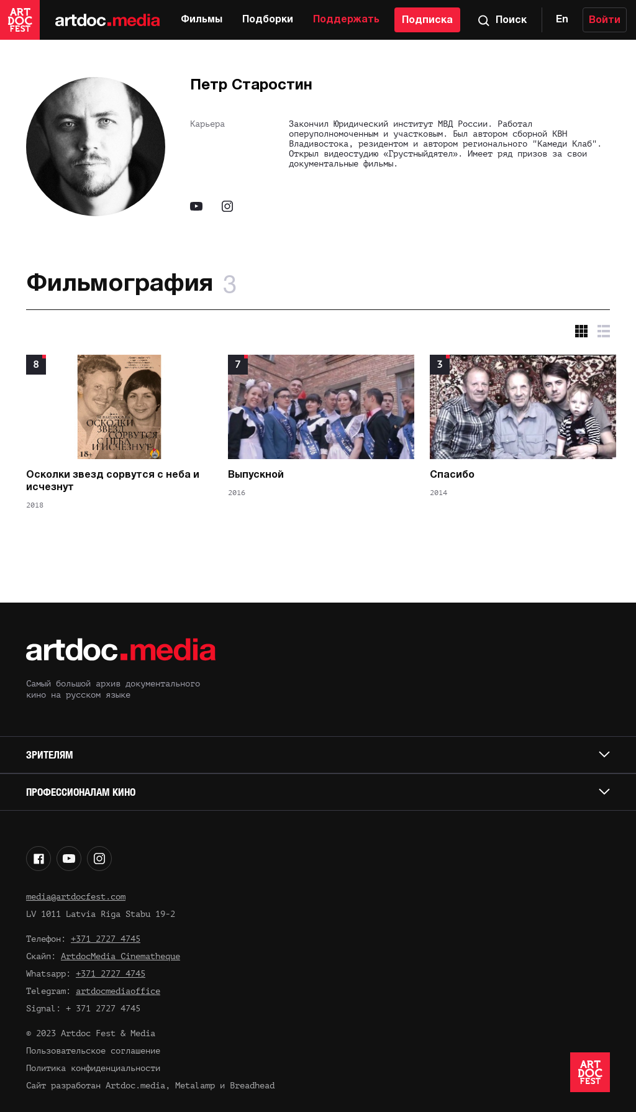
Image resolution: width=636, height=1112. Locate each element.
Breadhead (252, 1085)
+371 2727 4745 (105, 939)
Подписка (427, 20)
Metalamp (195, 1085)
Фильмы (201, 20)
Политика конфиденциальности (93, 1068)
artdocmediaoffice (118, 991)
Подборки (267, 20)
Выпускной (256, 475)
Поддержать (346, 20)
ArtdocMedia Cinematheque (120, 956)
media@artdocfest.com (75, 896)
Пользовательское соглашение (93, 1050)
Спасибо (452, 475)
